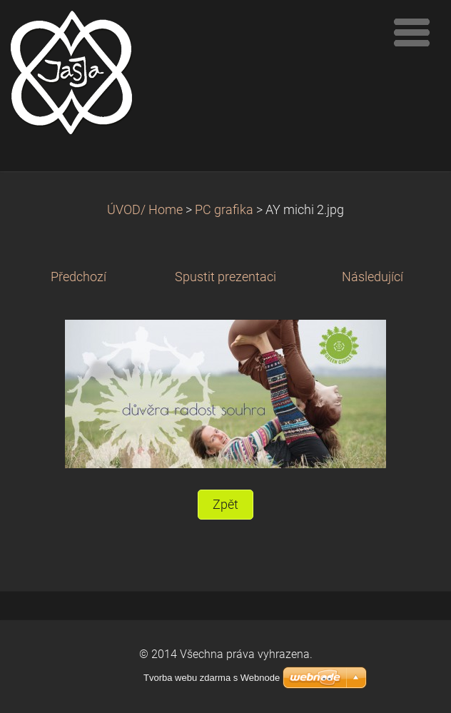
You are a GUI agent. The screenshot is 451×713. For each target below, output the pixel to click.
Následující (372, 277)
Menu (411, 32)
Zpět (225, 504)
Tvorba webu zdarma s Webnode (211, 677)
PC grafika (224, 210)
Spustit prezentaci (225, 277)
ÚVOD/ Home (145, 210)
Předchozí (78, 277)
